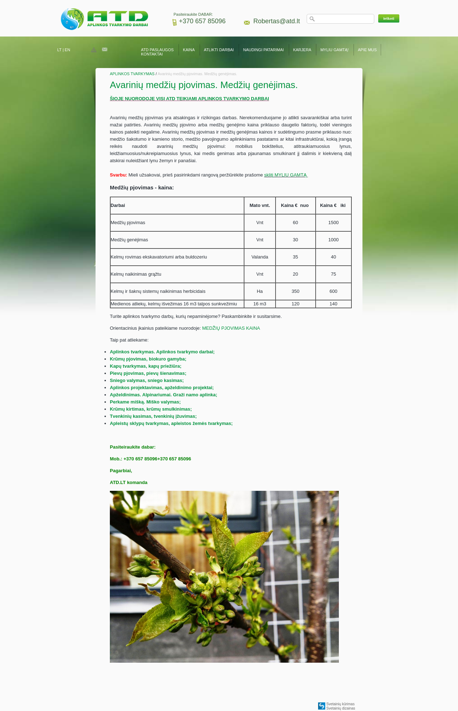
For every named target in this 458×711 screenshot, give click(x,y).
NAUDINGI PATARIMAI (264, 50)
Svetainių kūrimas (340, 704)
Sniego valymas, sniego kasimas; (147, 380)
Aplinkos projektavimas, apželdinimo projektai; (162, 387)
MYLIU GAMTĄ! (334, 50)
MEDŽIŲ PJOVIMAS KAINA (231, 328)
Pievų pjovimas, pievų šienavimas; (148, 373)
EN (67, 50)
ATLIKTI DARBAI (219, 50)
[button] (388, 18)
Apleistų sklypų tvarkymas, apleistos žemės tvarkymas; (171, 423)
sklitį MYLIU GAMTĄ (286, 175)
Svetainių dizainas (340, 708)
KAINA (188, 50)
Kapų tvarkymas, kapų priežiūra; (145, 366)
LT (59, 50)
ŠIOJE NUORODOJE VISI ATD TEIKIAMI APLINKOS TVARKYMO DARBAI (189, 98)
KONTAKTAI (152, 54)
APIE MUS (367, 50)
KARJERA (302, 50)
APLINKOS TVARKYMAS (132, 74)
